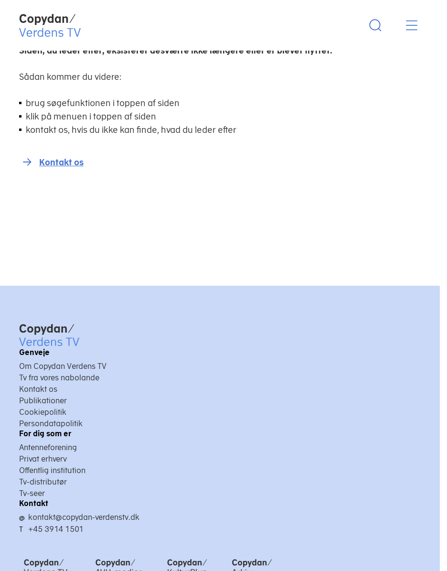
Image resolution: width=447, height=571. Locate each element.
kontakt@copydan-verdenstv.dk (83, 517)
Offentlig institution (52, 470)
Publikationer (43, 400)
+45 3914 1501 (56, 529)
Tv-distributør (43, 481)
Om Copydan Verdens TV (62, 366)
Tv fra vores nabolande (59, 377)
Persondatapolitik (51, 423)
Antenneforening (48, 447)
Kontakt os (61, 162)
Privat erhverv (43, 458)
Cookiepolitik (42, 412)
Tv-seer (32, 493)
